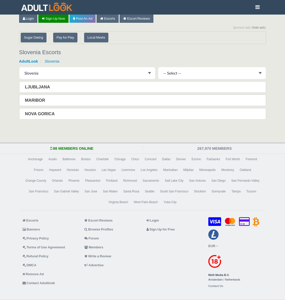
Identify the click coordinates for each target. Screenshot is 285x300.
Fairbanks (213, 159)
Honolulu (73, 169)
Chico (135, 159)
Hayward (55, 169)
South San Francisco (174, 191)
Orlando (57, 180)
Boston (85, 159)
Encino (196, 159)
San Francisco (38, 191)
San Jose (91, 191)
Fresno (38, 169)
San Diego (218, 180)
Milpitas (188, 169)
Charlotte (102, 159)
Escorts (107, 18)
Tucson (251, 191)
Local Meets (96, 37)
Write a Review (97, 256)
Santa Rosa (131, 191)
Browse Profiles (98, 229)
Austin (52, 159)
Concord (150, 159)
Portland (112, 180)
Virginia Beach (118, 202)
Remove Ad (33, 274)
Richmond (130, 180)
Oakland (245, 169)
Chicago (120, 159)
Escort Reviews (136, 18)
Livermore (128, 169)
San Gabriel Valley (66, 191)
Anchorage (35, 159)
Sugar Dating (33, 37)
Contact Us (215, 286)
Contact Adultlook (38, 283)
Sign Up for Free (160, 229)
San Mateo (110, 191)
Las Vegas (108, 169)
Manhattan (170, 169)
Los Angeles (149, 169)
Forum (91, 238)
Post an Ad (82, 18)
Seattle (149, 191)
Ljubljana (38, 87)
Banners (31, 229)
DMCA (29, 265)
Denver (181, 159)
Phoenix (74, 180)
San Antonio (197, 180)
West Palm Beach (146, 202)
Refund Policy (35, 256)
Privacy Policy (35, 238)
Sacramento (151, 180)
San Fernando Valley (245, 180)
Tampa (236, 191)
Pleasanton (92, 180)
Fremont (251, 159)
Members (93, 247)
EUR (213, 246)
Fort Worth (233, 159)
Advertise (94, 265)
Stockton (200, 191)
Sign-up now (53, 18)
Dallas (166, 159)
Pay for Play (65, 37)
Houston (90, 169)
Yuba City (170, 202)
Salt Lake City (174, 180)
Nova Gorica (40, 114)
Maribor (35, 100)
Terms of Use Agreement (43, 247)
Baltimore (69, 159)
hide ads (259, 27)
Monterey (227, 169)
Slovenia (52, 61)
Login (28, 18)
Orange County (36, 180)
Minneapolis (207, 169)
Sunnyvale (218, 191)
